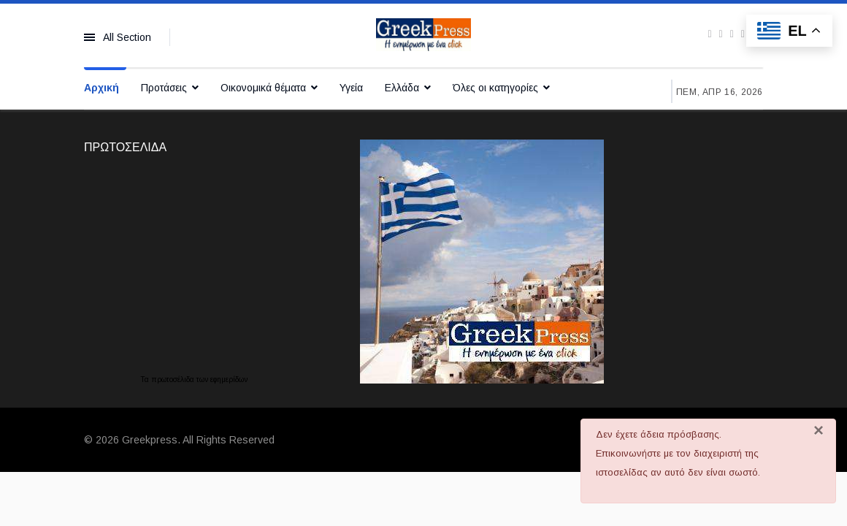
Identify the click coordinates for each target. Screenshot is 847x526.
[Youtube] (732, 33)
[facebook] (709, 33)
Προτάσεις (164, 88)
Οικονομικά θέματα (263, 88)
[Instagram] (743, 33)
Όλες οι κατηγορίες (495, 88)
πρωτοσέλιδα (173, 380)
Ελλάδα (402, 88)
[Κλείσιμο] (818, 430)
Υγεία (351, 88)
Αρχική (101, 88)
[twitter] (721, 33)
